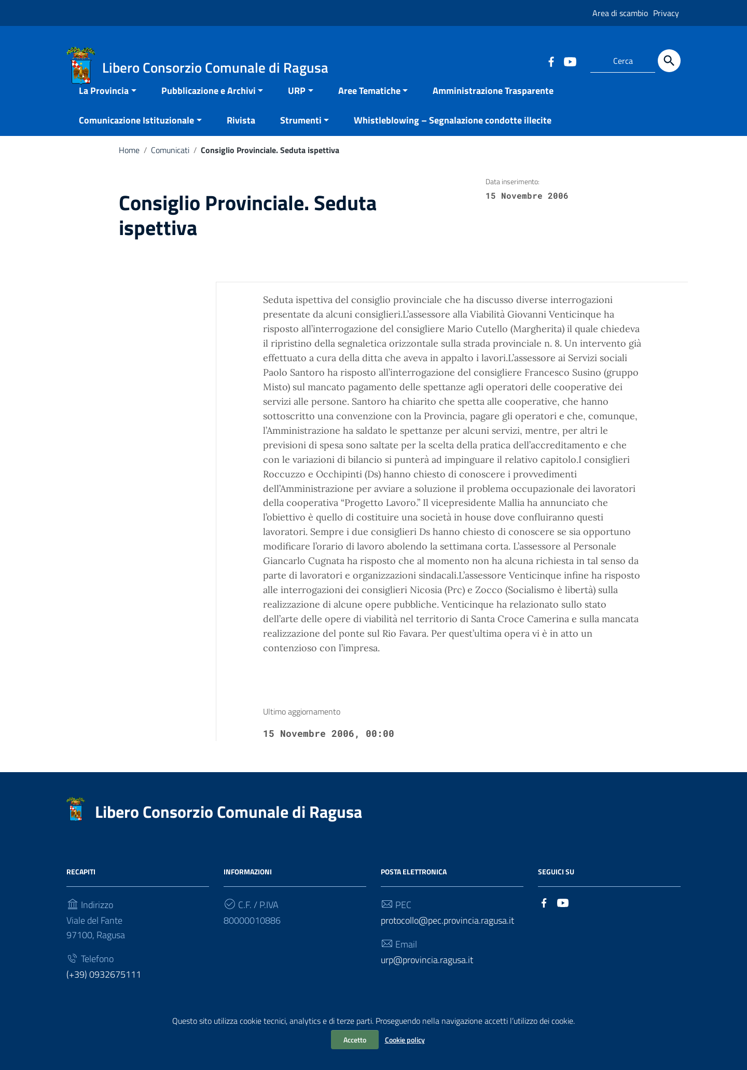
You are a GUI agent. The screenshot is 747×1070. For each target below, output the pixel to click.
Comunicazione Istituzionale (136, 132)
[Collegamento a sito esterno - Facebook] (551, 60)
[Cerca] (669, 60)
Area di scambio (620, 13)
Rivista (241, 132)
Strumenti (301, 132)
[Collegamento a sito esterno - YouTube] (569, 60)
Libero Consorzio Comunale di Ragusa (228, 823)
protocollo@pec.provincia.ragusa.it (447, 932)
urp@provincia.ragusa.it (427, 972)
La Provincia (104, 102)
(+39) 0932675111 (103, 986)
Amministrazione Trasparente (493, 102)
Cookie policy (405, 1039)
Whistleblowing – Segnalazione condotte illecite (452, 132)
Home (129, 162)
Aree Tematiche (369, 102)
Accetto (354, 1039)
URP (297, 102)
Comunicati (170, 162)
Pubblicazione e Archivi (208, 102)
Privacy (666, 13)
